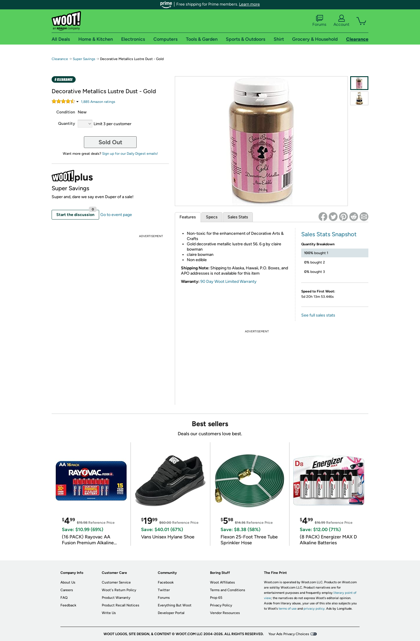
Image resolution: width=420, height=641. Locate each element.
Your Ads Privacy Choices (288, 634)
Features (187, 217)
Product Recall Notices (120, 605)
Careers (66, 590)
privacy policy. (314, 609)
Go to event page (116, 214)
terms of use (288, 609)
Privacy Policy (221, 605)
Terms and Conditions (227, 590)
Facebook (166, 582)
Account (341, 21)
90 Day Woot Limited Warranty (228, 281)
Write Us (109, 613)
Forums (319, 21)
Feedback (68, 605)
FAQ (63, 598)
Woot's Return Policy (119, 590)
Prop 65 (216, 598)
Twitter (164, 590)
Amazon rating (98, 102)
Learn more (249, 4)
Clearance (60, 59)
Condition (65, 112)
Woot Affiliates (222, 582)
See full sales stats (318, 315)
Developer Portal (171, 613)
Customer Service (116, 582)
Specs (212, 217)
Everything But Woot (175, 605)
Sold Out (110, 142)
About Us (67, 582)
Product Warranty (116, 598)
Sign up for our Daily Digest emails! (130, 154)
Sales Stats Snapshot (329, 234)
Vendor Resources (225, 613)
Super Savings (84, 59)
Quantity (66, 123)
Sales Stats (238, 217)
